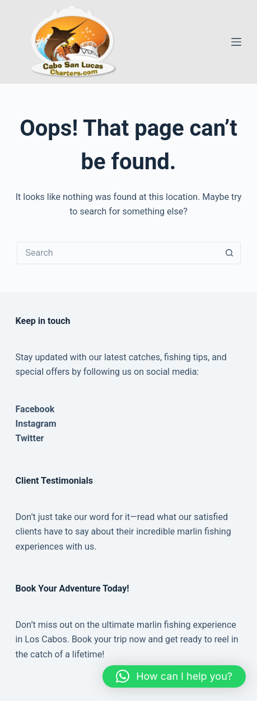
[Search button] (229, 253)
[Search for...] (117, 253)
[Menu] (236, 42)
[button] (174, 676)
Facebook (35, 409)
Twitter (30, 438)
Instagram (36, 423)
